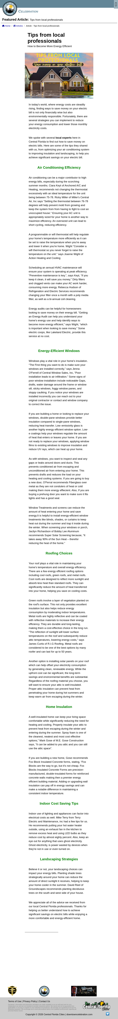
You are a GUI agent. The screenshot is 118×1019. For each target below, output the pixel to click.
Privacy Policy (30, 1001)
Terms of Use (14, 1001)
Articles (18, 26)
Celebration (28, 11)
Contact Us (44, 1001)
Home (6, 26)
